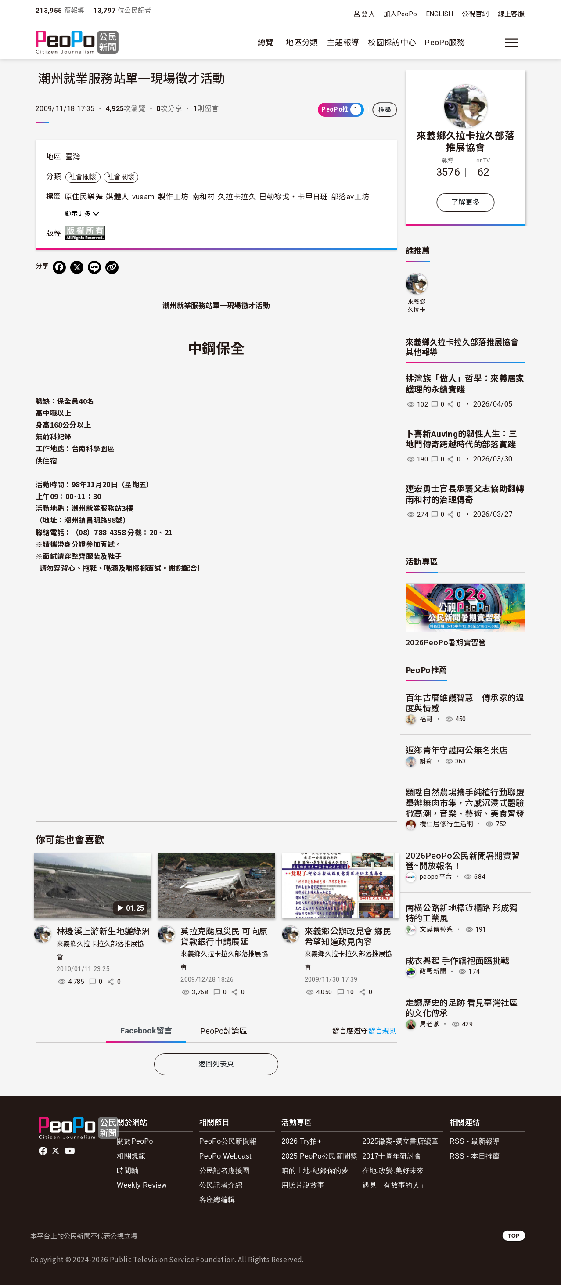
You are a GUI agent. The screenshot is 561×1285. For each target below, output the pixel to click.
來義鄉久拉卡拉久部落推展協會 (466, 141)
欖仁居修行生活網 (448, 824)
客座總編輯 (217, 1199)
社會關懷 (82, 177)
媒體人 (117, 196)
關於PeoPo (135, 1141)
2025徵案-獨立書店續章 (400, 1141)
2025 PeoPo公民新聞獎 (319, 1156)
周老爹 (430, 1023)
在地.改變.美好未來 (393, 1170)
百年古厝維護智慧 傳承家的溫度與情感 (465, 702)
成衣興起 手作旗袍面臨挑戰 (458, 959)
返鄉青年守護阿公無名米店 (456, 750)
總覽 (266, 42)
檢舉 (384, 109)
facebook (44, 1151)
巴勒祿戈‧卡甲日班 (293, 196)
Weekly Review (142, 1185)
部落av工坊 (350, 196)
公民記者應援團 (224, 1170)
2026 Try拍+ (301, 1141)
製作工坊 (173, 196)
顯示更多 (82, 214)
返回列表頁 (216, 1064)
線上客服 (511, 14)
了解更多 (465, 202)
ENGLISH (439, 14)
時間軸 (127, 1170)
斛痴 (427, 760)
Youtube (70, 1151)
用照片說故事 (302, 1185)
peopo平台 (437, 876)
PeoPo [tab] (224, 1031)
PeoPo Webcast (225, 1156)
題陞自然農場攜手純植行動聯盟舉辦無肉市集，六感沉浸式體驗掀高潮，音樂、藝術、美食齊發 (465, 801)
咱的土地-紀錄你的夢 (315, 1170)
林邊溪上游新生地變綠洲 (103, 930)
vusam (143, 196)
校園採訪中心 (392, 42)
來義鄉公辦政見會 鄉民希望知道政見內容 (348, 936)
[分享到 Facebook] (59, 267)
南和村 (203, 196)
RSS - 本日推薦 (475, 1156)
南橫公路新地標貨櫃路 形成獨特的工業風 (462, 911)
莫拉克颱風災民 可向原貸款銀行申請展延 (223, 936)
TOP (514, 1235)
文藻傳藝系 (438, 928)
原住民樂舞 (84, 196)
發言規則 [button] (382, 1031)
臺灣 (73, 156)
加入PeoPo (400, 14)
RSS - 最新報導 (475, 1141)
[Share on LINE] (94, 267)
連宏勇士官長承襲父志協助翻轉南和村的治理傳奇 (465, 494)
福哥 (427, 719)
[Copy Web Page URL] (112, 267)
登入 (368, 14)
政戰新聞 (434, 970)
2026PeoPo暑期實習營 (446, 642)
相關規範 (131, 1156)
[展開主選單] (511, 42)
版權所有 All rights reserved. (87, 233)
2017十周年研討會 (391, 1156)
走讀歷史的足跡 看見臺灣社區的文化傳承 (462, 1006)
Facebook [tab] (146, 1030)
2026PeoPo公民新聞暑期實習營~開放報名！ (463, 859)
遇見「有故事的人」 (394, 1185)
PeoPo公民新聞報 (228, 1141)
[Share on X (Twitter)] (76, 267)
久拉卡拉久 (237, 196)
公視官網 (475, 14)
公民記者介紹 (220, 1185)
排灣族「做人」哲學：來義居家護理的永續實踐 (465, 384)
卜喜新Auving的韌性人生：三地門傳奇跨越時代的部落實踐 (462, 439)
